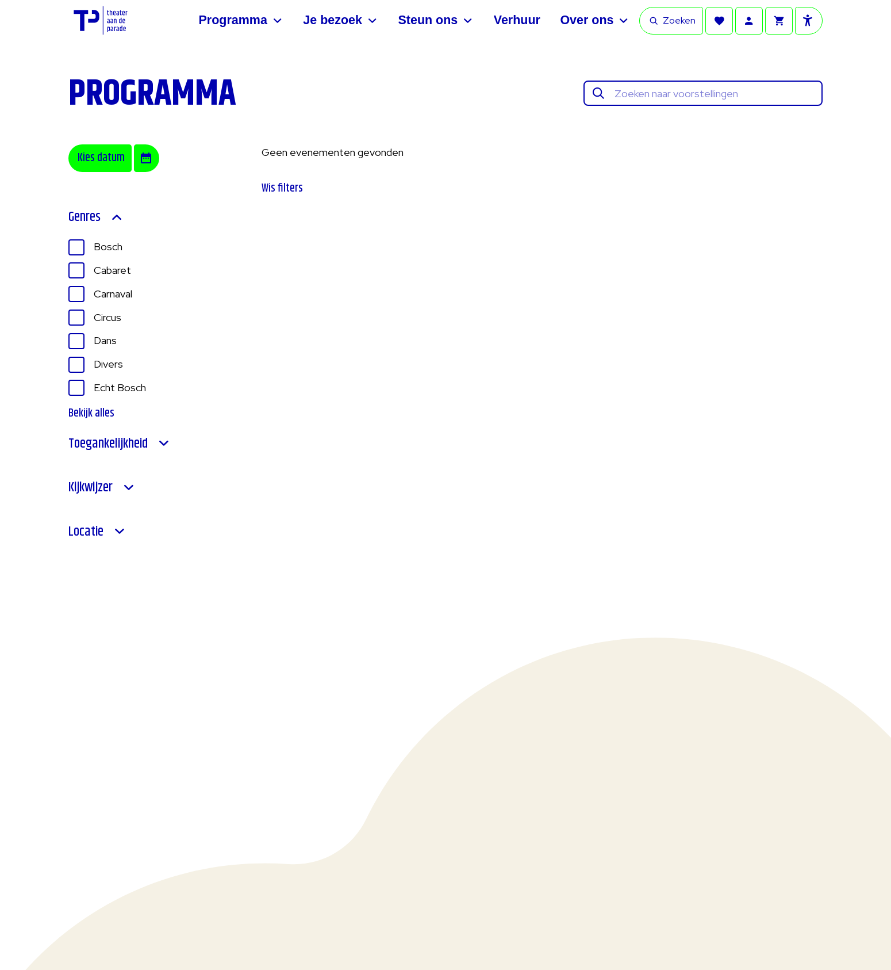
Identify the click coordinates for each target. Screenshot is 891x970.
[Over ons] (595, 20)
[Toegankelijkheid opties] (809, 21)
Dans (105, 340)
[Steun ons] (436, 20)
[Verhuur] (517, 20)
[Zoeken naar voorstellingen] (715, 93)
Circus (107, 317)
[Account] (749, 21)
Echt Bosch (120, 387)
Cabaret (112, 270)
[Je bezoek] (340, 20)
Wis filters (282, 188)
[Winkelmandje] (779, 21)
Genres (96, 217)
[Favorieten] (719, 21)
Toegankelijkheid (119, 444)
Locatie (97, 532)
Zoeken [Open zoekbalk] (672, 20)
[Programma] (241, 20)
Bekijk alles (91, 414)
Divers (108, 364)
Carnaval (113, 293)
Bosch (108, 246)
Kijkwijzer (102, 487)
